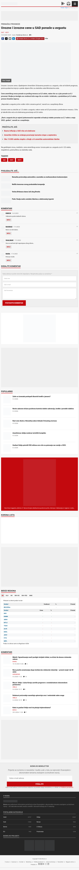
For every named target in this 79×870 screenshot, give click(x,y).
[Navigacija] (75, 3)
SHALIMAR (9, 240)
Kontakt (21, 862)
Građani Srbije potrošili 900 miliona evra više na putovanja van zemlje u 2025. (39, 445)
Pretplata (33, 864)
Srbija (15, 687)
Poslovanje (40, 831)
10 (25, 676)
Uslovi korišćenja (50, 862)
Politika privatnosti (39, 862)
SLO (7, 595)
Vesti (7, 32)
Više (46, 38)
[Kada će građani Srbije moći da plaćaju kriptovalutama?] (7, 710)
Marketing (28, 862)
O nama (7, 862)
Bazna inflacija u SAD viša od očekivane (19, 131)
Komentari (6, 209)
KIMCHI (8, 213)
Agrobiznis (16, 674)
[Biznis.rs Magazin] (39, 482)
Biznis (5, 826)
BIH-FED (24, 595)
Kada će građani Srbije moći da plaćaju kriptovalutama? (32, 707)
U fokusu (39, 826)
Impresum (14, 862)
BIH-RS (17, 595)
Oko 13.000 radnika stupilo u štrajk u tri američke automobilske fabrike (31, 139)
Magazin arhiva (70, 862)
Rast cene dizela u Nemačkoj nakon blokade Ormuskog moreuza (35, 421)
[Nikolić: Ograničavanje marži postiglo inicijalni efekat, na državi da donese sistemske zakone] (7, 660)
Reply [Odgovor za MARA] (9, 260)
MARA (8, 254)
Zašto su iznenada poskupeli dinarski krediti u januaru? (32, 396)
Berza (15, 710)
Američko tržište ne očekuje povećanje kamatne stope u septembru (30, 135)
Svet (2, 32)
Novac (39, 822)
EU (4, 831)
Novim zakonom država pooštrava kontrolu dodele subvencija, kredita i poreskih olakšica (43, 409)
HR (12, 595)
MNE (30, 595)
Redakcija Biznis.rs (22, 35)
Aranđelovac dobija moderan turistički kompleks (29, 433)
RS (3, 595)
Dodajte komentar (11, 266)
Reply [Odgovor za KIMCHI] (9, 220)
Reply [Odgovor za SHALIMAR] (9, 247)
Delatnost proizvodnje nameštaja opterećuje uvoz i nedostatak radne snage (38, 695)
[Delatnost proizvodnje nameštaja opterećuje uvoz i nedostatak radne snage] (7, 698)
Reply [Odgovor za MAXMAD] (9, 233)
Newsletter (60, 862)
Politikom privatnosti (67, 787)
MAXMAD (9, 227)
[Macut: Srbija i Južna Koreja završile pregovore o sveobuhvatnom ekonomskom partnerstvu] (7, 685)
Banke (15, 661)
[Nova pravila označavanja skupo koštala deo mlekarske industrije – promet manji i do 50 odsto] (7, 673)
